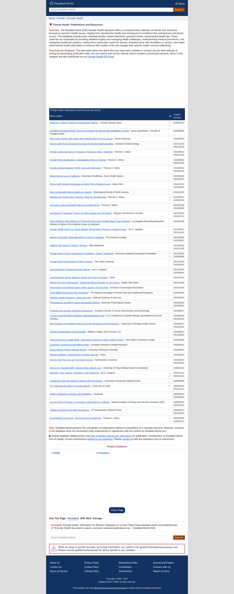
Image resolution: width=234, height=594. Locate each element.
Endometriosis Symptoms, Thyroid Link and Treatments (75, 418)
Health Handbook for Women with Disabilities (71, 394)
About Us (55, 562)
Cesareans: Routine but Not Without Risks (69, 345)
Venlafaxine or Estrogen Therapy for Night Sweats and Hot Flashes (81, 213)
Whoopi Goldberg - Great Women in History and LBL (74, 355)
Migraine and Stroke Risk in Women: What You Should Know (78, 197)
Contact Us (56, 567)
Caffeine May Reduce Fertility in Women (68, 245)
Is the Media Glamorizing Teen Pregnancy (69, 292)
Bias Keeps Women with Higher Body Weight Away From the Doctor (81, 139)
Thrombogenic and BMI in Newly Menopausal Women (75, 302)
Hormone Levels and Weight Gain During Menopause (74, 205)
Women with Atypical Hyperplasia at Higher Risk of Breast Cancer (80, 184)
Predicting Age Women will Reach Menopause (71, 311)
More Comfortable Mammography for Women (71, 192)
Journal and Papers (163, 562)
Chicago (97, 518)
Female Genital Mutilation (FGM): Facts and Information (75, 168)
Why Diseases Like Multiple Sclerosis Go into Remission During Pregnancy (84, 324)
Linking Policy (91, 571)
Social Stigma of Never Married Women (68, 350)
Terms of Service (59, 571)
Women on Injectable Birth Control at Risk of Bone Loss (75, 368)
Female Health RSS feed (101, 56)
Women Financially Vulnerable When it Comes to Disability (77, 237)
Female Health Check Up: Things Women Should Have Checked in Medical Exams (88, 229)
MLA (88, 518)
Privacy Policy (91, 562)
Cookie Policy (91, 567)
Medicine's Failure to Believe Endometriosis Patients (74, 123)
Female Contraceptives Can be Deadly (68, 332)
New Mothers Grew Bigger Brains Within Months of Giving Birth (79, 287)
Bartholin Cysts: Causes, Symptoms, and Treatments (74, 373)
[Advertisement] (117, 84)
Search (179, 9)
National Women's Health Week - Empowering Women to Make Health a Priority (87, 340)
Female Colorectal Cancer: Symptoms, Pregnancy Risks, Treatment (81, 152)
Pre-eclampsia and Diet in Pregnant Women (70, 386)
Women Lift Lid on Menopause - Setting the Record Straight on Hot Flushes (85, 282)
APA (82, 518)
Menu (180, 3)
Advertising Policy (128, 562)
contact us (127, 439)
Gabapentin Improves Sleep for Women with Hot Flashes (76, 381)
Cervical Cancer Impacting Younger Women (70, 269)
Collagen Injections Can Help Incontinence (69, 410)
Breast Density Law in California (64, 176)
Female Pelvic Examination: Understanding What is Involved (78, 160)
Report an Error (161, 571)
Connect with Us (162, 567)
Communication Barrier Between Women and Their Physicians (79, 277)
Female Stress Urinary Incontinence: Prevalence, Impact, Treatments (82, 253)
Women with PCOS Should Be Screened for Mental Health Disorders (82, 144)
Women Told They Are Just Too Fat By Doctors (71, 360)
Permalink (73, 518)
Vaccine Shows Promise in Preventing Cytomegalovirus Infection (80, 402)
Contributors (125, 567)
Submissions (125, 571)
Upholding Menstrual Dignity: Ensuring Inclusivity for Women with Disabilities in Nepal (89, 131)
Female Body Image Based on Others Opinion (71, 261)
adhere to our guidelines (100, 439)
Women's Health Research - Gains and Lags (70, 297)
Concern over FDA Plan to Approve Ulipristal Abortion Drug (77, 315)
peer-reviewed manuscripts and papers (111, 436)
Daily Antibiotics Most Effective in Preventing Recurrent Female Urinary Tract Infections (90, 221)
